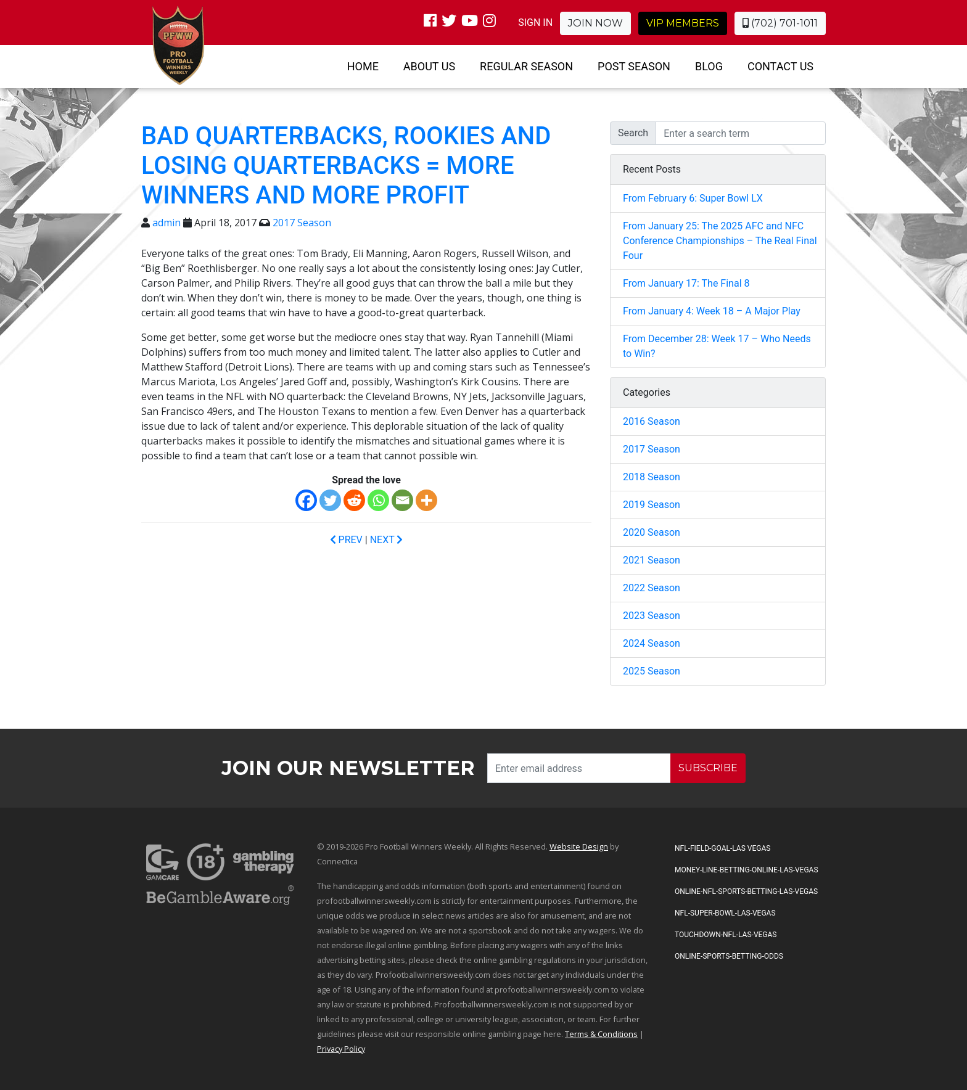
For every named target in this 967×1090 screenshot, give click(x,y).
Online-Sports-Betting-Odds (729, 956)
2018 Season (651, 477)
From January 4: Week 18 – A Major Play (711, 311)
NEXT (386, 540)
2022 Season (651, 588)
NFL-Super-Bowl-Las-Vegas (725, 913)
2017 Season (302, 222)
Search (633, 133)
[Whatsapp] (378, 500)
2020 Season (651, 532)
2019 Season (651, 504)
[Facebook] (306, 500)
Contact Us (780, 66)
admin (166, 222)
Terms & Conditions (601, 1033)
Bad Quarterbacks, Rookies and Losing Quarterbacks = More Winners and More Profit (346, 165)
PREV (346, 540)
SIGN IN (535, 22)
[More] (426, 500)
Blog (709, 66)
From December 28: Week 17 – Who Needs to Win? (717, 346)
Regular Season (526, 66)
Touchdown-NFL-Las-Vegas (725, 934)
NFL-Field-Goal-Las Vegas (722, 848)
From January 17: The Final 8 (686, 283)
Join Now (595, 23)
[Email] (402, 500)
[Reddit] (354, 500)
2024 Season (651, 643)
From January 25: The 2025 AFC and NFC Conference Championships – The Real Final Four (720, 240)
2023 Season (651, 615)
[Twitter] (330, 500)
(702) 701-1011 (780, 23)
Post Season (634, 66)
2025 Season (651, 671)
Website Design (578, 846)
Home (363, 66)
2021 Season (651, 560)
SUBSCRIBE (708, 768)
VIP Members (682, 23)
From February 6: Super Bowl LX (693, 198)
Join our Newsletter (348, 768)
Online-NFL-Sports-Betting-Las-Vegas (746, 891)
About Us (429, 66)
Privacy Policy (341, 1048)
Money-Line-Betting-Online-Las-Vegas (746, 870)
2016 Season (651, 421)
